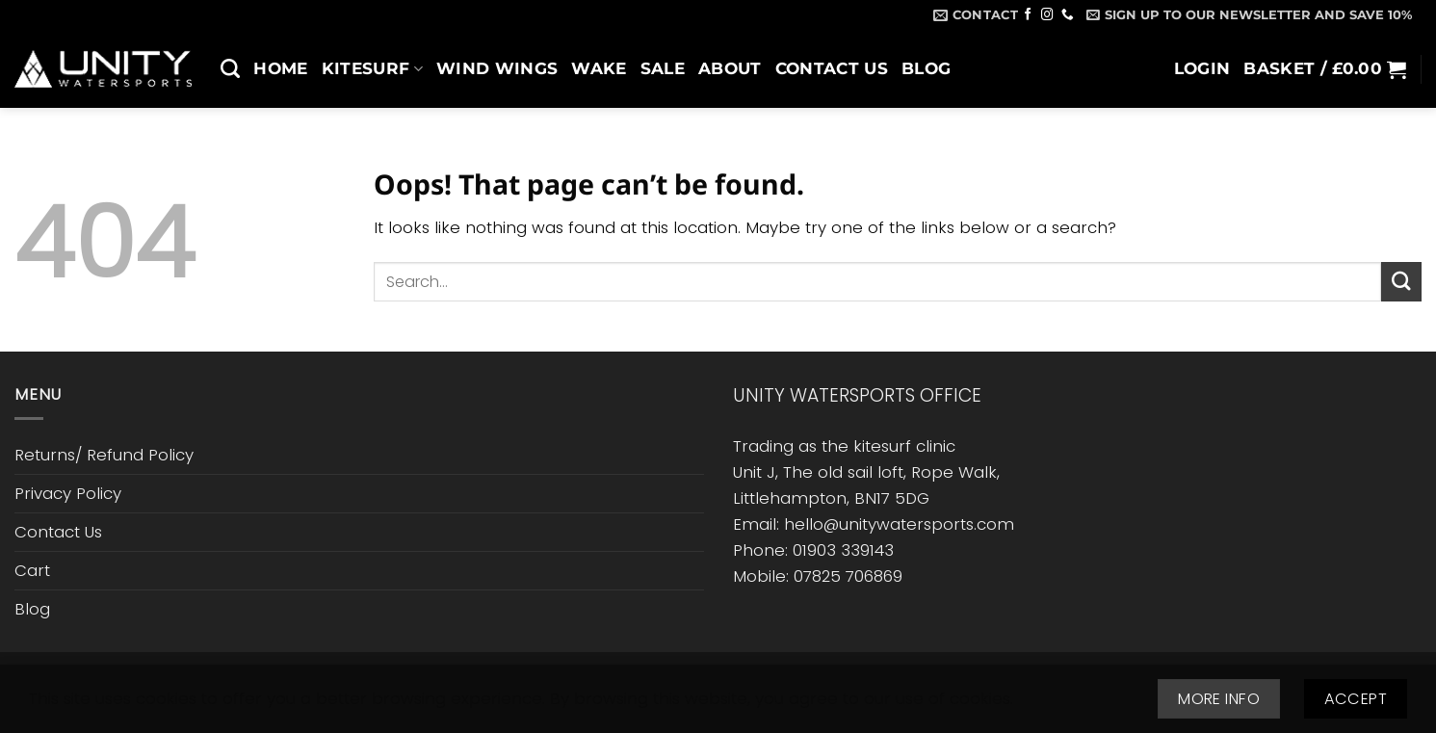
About (730, 68)
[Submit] (1401, 281)
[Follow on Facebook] (1028, 15)
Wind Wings (497, 68)
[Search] (230, 68)
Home (280, 68)
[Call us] (1067, 15)
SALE (662, 68)
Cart (32, 570)
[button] (1249, 14)
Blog (926, 68)
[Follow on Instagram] (1047, 15)
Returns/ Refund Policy (104, 454)
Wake (598, 68)
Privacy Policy (67, 493)
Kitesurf (372, 68)
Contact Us (831, 68)
